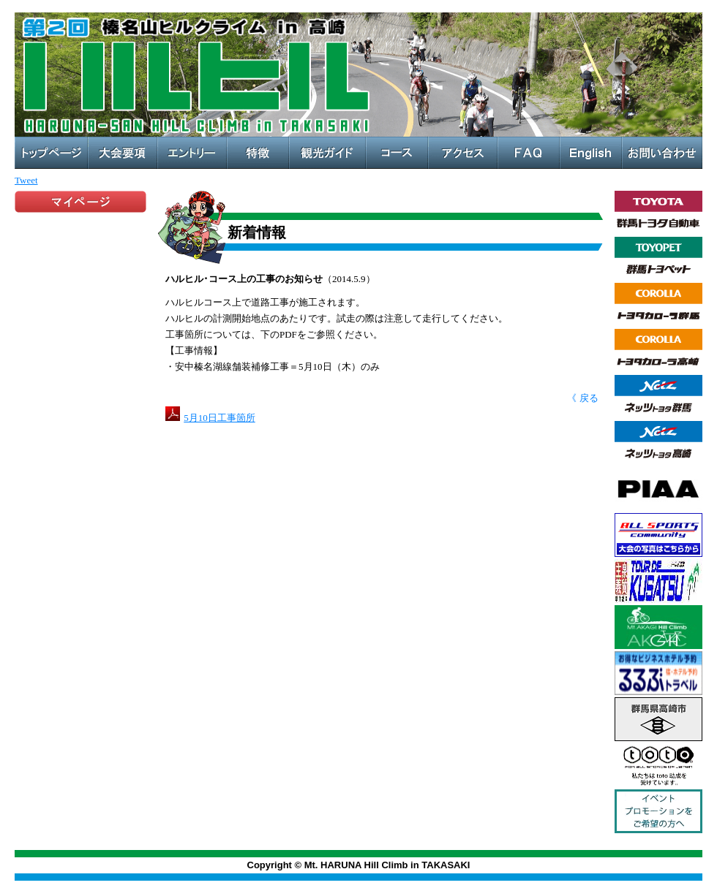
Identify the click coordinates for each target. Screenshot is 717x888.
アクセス (463, 153)
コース (397, 153)
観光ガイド (327, 153)
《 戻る (582, 397)
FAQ (529, 153)
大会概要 (122, 153)
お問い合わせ (662, 153)
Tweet (26, 180)
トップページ (51, 153)
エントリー (192, 153)
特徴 (258, 153)
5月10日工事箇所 (219, 417)
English (591, 153)
